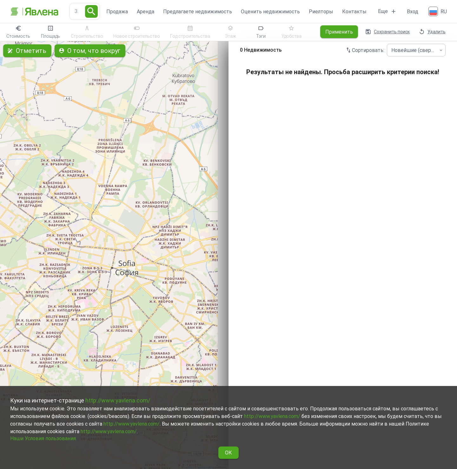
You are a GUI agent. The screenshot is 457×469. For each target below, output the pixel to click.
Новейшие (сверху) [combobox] (414, 50)
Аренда (145, 12)
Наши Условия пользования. (43, 438)
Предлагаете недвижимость (197, 12)
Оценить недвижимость (270, 12)
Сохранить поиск (388, 31)
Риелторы (321, 12)
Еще (387, 11)
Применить (339, 31)
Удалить (433, 31)
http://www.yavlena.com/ (117, 400)
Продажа (117, 12)
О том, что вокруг (90, 50)
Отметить (27, 50)
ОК (228, 453)
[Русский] (438, 11)
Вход (412, 12)
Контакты (354, 12)
